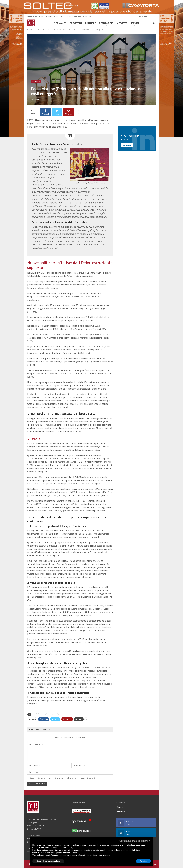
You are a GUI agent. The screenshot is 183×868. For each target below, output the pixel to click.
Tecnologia (106, 23)
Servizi (135, 23)
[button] (134, 841)
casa (34, 714)
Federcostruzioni (52, 714)
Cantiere (90, 23)
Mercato (122, 23)
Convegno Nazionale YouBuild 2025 (77, 16)
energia (41, 714)
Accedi (143, 16)
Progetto (76, 23)
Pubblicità (58, 16)
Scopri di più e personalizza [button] (48, 861)
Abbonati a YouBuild (35, 16)
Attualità (60, 23)
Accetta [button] (143, 861)
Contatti (119, 807)
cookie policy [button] (68, 848)
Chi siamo (48, 16)
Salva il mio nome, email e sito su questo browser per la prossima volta (63, 778)
